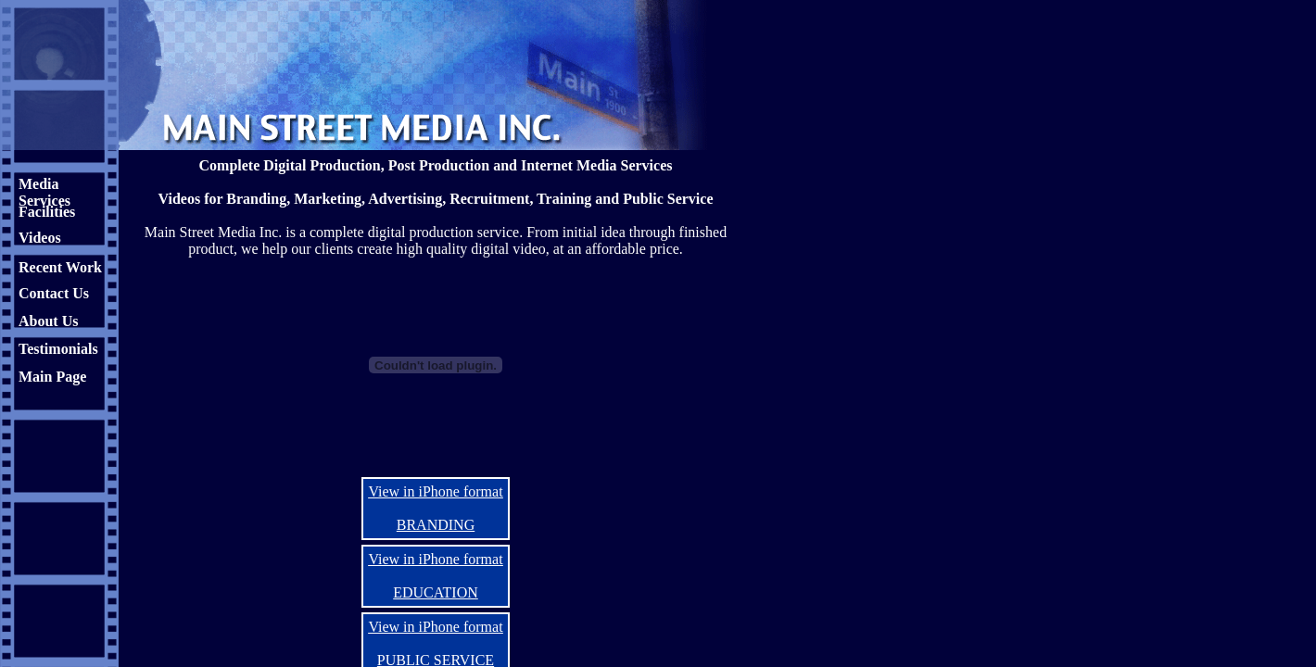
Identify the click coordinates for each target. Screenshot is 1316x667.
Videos (40, 237)
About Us (48, 321)
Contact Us (54, 293)
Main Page (52, 376)
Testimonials (58, 349)
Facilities (47, 212)
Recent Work (60, 267)
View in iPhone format (435, 491)
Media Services (44, 192)
